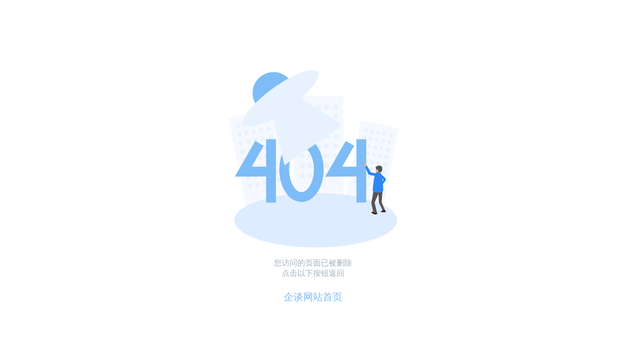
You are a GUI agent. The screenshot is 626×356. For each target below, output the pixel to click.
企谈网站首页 (313, 296)
